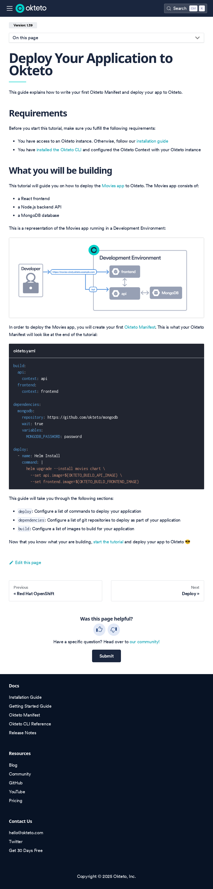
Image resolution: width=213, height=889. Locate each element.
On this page (25, 37)
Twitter (15, 841)
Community (20, 774)
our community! (145, 641)
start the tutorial (108, 542)
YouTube (17, 791)
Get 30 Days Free (25, 850)
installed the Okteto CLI (59, 149)
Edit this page (25, 562)
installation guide (152, 141)
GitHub (16, 783)
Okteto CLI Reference (30, 724)
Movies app (113, 186)
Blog (13, 765)
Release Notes (22, 733)
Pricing (15, 800)
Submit (106, 656)
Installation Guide (25, 697)
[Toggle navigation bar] (9, 8)
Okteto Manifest (139, 327)
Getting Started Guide (30, 706)
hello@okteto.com (26, 832)
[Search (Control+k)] (185, 8)
